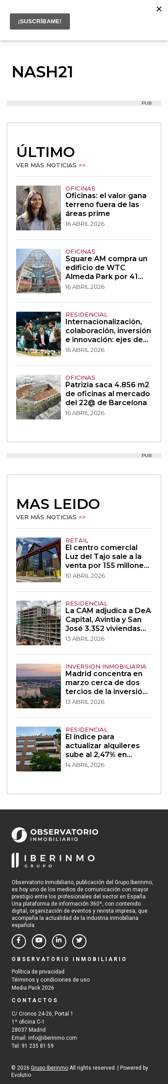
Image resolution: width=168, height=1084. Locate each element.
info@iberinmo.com (52, 1038)
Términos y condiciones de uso (51, 980)
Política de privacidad (38, 972)
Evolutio (21, 1075)
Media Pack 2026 (33, 988)
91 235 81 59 (38, 1046)
